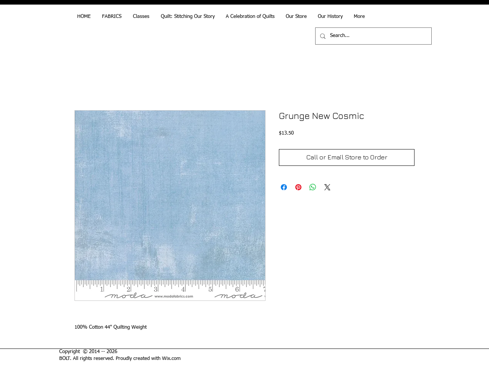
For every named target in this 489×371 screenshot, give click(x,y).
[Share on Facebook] (283, 187)
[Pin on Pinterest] (298, 187)
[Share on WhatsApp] (312, 187)
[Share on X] (327, 187)
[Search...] (372, 36)
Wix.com (171, 358)
